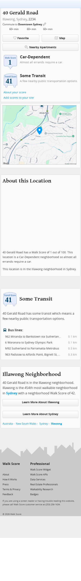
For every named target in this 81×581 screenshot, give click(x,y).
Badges (34, 494)
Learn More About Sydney (40, 414)
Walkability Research (41, 489)
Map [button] (60, 38)
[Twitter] (5, 469)
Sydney (21, 19)
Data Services (37, 479)
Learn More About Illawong (40, 402)
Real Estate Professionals (44, 484)
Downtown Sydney (30, 24)
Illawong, (9, 19)
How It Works (10, 479)
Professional (40, 464)
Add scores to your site (19, 97)
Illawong (56, 423)
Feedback (8, 494)
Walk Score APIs (39, 474)
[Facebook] (11, 469)
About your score (15, 92)
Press (6, 484)
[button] (39, 131)
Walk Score (11, 464)
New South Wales (26, 423)
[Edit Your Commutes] (45, 24)
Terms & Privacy (11, 489)
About (6, 474)
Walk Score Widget (40, 469)
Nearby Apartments (40, 47)
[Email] (17, 469)
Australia (8, 423)
